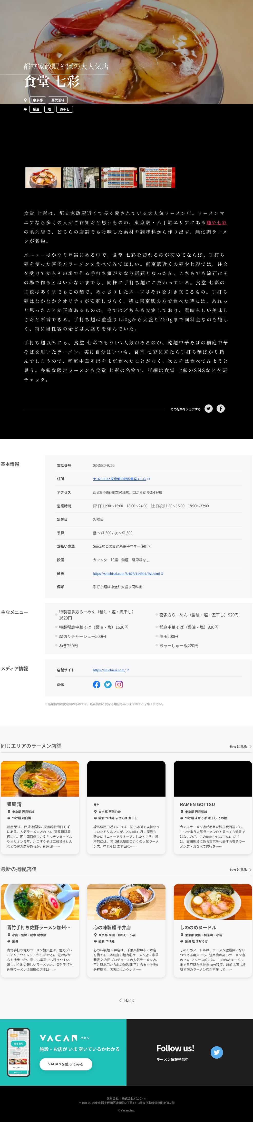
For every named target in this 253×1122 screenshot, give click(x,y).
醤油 (36, 109)
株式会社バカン (134, 1098)
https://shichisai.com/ (112, 668)
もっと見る (240, 745)
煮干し (65, 109)
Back (126, 999)
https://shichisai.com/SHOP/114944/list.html (130, 572)
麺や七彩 (218, 222)
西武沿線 (57, 100)
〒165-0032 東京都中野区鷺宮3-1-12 (123, 477)
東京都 (38, 100)
